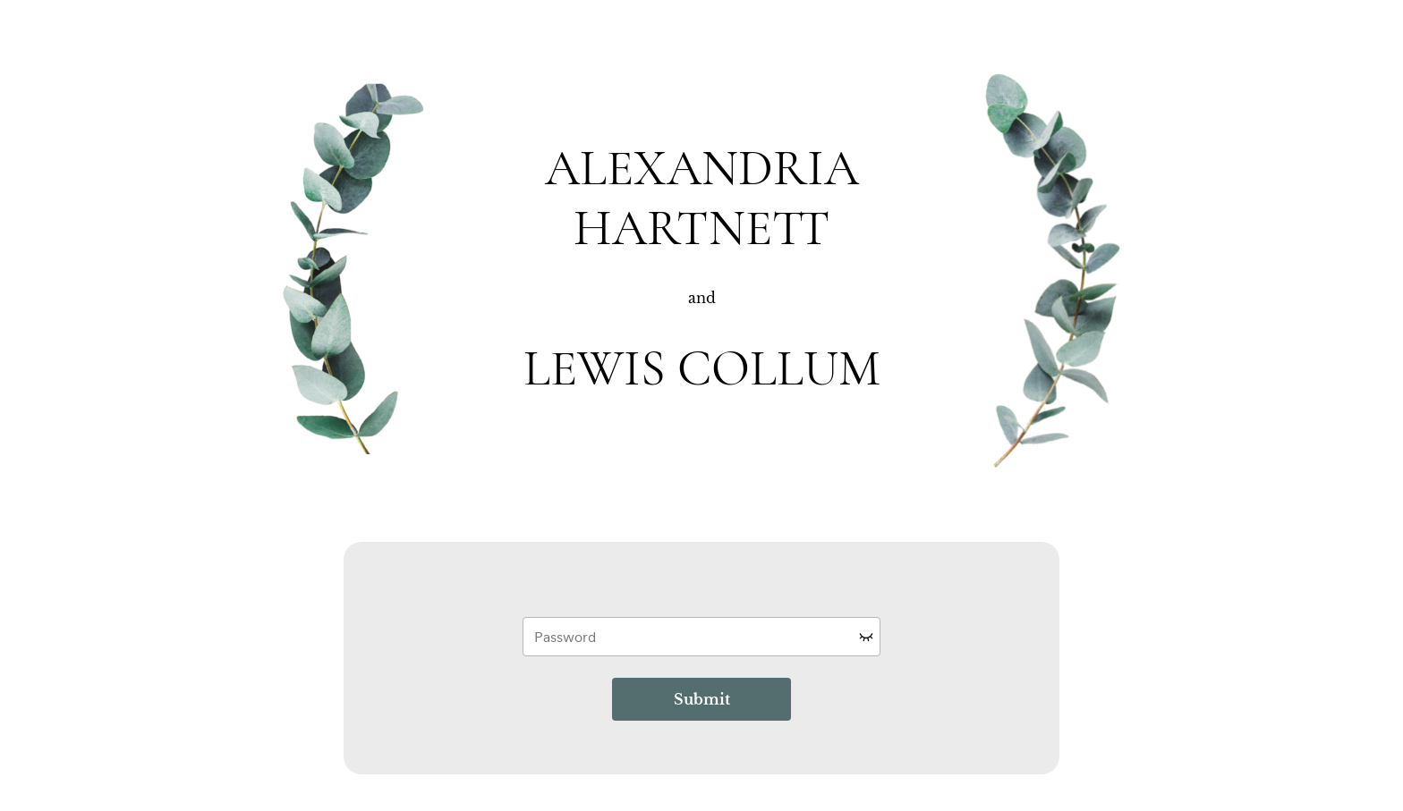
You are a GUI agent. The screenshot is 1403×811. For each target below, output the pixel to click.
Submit (702, 699)
